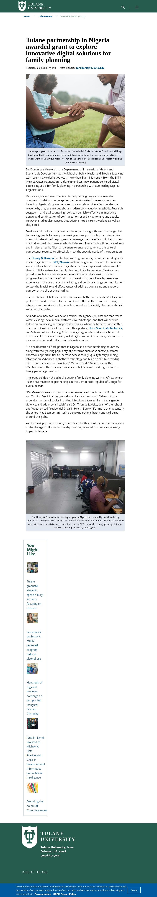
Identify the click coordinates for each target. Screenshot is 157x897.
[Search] (123, 7)
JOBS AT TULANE (35, 872)
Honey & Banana (42, 258)
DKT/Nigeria (61, 262)
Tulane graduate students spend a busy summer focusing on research (35, 594)
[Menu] (137, 7)
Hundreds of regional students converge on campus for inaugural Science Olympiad (34, 698)
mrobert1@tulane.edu (90, 68)
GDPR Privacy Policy (64, 894)
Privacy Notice (43, 894)
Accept (134, 890)
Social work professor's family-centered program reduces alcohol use (34, 645)
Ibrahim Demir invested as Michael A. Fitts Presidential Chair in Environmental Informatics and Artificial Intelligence (36, 757)
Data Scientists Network (105, 328)
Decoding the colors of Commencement (37, 805)
